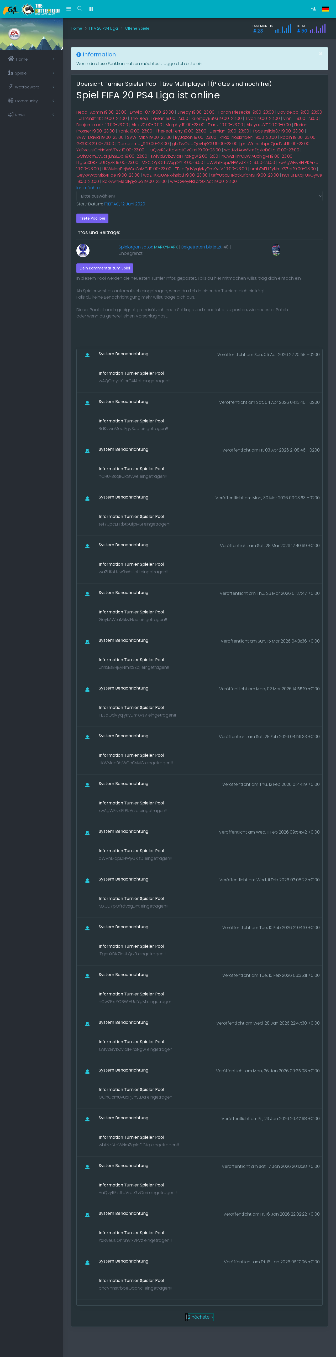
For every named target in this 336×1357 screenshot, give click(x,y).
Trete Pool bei (92, 218)
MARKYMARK (166, 247)
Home (76, 28)
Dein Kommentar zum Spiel (105, 268)
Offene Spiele (137, 28)
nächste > (202, 1317)
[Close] (321, 54)
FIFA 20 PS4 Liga (103, 28)
